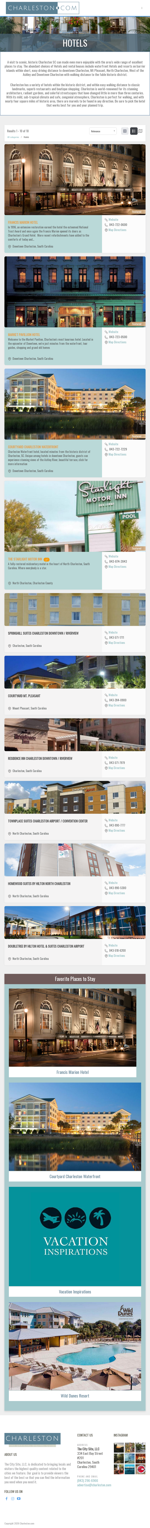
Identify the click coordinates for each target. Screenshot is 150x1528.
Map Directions (117, 229)
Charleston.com (27, 1523)
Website (113, 219)
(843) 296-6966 (87, 1480)
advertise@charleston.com (94, 1484)
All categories (13, 136)
